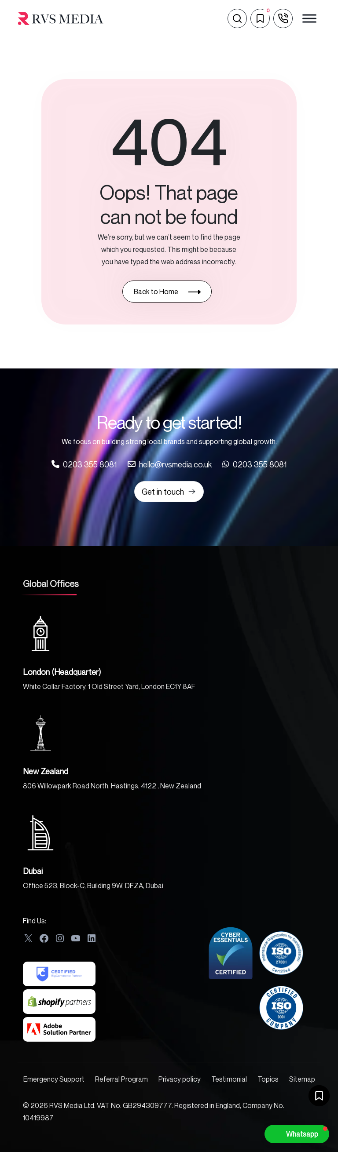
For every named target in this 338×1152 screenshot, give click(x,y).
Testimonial (229, 1079)
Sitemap (302, 1079)
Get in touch (169, 491)
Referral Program (121, 1079)
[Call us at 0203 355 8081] (84, 464)
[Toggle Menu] (309, 18)
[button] (297, 1134)
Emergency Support (53, 1079)
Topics (268, 1079)
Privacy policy (179, 1079)
